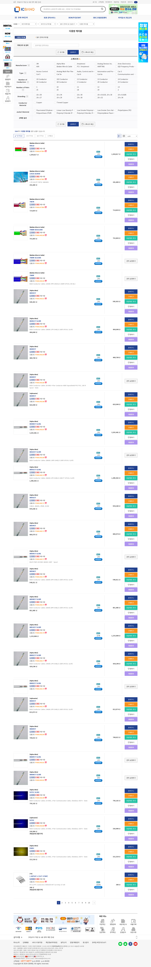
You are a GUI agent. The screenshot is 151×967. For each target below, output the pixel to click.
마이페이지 (108, 2)
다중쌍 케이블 (20, 37)
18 (78, 90)
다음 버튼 (136, 938)
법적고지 (64, 942)
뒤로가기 (133, 13)
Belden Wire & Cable (64, 66)
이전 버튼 (136, 936)
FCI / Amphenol (83, 66)
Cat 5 (38, 74)
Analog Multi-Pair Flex (65, 71)
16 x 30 (79, 95)
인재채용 (26, 942)
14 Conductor (123, 79)
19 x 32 (100, 97)
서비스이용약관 (37, 942)
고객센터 (101, 2)
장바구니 (132, 2)
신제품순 (50, 136)
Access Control (42, 71)
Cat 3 (120, 71)
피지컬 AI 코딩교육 (125, 17)
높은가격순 (40, 136)
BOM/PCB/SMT (75, 17)
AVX (37, 66)
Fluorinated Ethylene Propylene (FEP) (45, 110)
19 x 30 (79, 97)
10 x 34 (59, 95)
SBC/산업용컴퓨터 (100, 17)
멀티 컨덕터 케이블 (41, 37)
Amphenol (81, 64)
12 (98, 87)
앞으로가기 (136, 13)
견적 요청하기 (131, 261)
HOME (15, 24)
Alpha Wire (61, 64)
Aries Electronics (124, 64)
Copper (39, 102)
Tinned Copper (62, 102)
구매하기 (131, 149)
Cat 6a (99, 74)
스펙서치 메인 (89, 52)
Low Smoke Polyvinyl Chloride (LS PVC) (86, 110)
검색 (102, 8)
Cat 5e (59, 74)
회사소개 (16, 942)
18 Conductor (62, 82)
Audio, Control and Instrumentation (86, 71)
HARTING (101, 66)
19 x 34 (120, 97)
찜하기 (131, 159)
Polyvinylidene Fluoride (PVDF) (106, 113)
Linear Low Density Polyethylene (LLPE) (66, 110)
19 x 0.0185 (122, 95)
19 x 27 (39, 97)
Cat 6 (79, 74)
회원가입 (116, 2)
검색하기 (73, 52)
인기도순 (19, 136)
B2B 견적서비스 (50, 17)
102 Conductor (62, 79)
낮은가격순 (29, 136)
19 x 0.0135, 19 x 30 (104, 95)
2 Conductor (81, 82)
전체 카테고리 (23, 17)
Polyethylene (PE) (124, 110)
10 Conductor (41, 79)
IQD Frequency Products (127, 66)
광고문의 (86, 942)
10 (57, 87)
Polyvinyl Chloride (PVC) (66, 113)
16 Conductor (41, 82)
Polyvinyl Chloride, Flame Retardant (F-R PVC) (86, 113)
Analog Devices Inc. (104, 64)
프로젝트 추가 (131, 154)
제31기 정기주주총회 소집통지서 (27, 2)
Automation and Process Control (106, 71)
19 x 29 (59, 97)
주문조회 (123, 2)
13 (119, 87)
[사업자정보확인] (56, 946)
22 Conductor (123, 82)
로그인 (95, 2)
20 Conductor (102, 82)
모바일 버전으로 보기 (99, 942)
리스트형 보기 (119, 136)
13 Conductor (102, 79)
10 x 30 (39, 95)
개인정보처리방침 (51, 942)
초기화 (62, 52)
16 (57, 90)
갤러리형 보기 (124, 136)
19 (98, 90)
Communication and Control (127, 74)
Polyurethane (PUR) (43, 113)
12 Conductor (82, 79)
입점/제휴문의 (74, 942)
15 (37, 90)
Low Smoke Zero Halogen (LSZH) (106, 110)
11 (78, 87)
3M (37, 64)
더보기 (29, 65)
